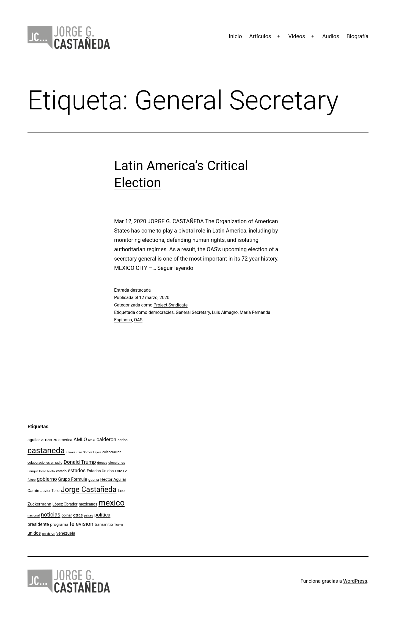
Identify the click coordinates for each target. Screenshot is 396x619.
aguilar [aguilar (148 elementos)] (34, 439)
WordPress (355, 581)
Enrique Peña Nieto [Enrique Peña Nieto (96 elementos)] (41, 471)
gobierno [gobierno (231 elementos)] (47, 479)
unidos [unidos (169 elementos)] (34, 533)
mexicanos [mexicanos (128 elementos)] (88, 504)
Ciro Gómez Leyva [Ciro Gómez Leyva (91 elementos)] (88, 452)
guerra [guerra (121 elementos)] (93, 479)
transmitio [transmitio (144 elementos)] (104, 524)
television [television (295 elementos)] (82, 524)
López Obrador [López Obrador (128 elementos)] (65, 504)
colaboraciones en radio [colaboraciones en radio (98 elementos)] (45, 463)
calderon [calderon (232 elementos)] (106, 439)
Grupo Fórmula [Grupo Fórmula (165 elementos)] (72, 479)
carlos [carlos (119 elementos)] (122, 440)
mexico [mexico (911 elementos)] (111, 502)
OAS (138, 319)
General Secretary (193, 312)
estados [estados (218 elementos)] (77, 470)
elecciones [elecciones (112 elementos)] (116, 462)
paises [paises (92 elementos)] (88, 515)
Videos (296, 36)
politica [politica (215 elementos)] (102, 515)
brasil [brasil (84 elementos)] (91, 440)
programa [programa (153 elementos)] (59, 524)
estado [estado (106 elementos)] (61, 471)
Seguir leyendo (175, 268)
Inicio (235, 36)
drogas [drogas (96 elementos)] (102, 463)
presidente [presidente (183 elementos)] (38, 524)
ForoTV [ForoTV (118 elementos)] (121, 471)
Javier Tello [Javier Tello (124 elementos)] (49, 490)
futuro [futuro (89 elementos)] (32, 480)
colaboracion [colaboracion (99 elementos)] (111, 452)
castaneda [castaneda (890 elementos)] (46, 450)
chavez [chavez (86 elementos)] (70, 452)
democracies (161, 312)
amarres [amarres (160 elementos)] (49, 439)
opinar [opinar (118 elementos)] (67, 515)
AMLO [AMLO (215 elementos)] (80, 439)
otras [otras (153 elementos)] (78, 515)
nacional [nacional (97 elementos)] (34, 515)
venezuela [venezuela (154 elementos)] (65, 533)
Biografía (357, 36)
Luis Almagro (225, 312)
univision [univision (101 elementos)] (48, 533)
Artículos (260, 36)
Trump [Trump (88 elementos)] (118, 525)
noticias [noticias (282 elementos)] (51, 514)
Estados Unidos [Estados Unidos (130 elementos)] (100, 471)
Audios (330, 36)
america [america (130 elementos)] (65, 440)
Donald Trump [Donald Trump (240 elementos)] (80, 462)
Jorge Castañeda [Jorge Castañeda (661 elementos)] (89, 489)
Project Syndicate (170, 305)
